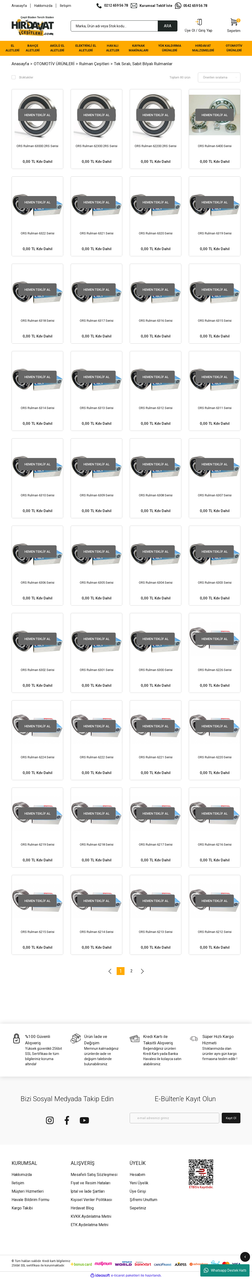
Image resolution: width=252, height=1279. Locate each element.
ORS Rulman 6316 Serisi (156, 320)
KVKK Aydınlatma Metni (91, 1216)
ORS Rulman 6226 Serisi (215, 670)
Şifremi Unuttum (143, 1199)
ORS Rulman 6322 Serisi (37, 233)
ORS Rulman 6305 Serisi (96, 582)
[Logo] (33, 26)
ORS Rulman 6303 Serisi (215, 582)
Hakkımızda (43, 6)
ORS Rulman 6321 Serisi (96, 233)
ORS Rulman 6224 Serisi (37, 757)
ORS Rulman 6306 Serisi (37, 582)
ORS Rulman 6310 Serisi (37, 495)
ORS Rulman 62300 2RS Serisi (96, 146)
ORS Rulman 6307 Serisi (215, 495)
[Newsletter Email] (174, 1118)
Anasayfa (19, 6)
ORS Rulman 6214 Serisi (96, 932)
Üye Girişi (138, 1191)
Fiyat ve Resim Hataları (90, 1183)
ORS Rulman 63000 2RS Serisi (37, 146)
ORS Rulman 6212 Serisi (215, 932)
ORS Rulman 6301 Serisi (96, 670)
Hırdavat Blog (82, 1208)
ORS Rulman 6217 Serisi (156, 844)
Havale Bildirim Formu (30, 1199)
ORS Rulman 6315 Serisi (215, 320)
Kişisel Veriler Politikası (91, 1199)
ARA (167, 26)
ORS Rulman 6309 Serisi (96, 495)
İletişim (65, 6)
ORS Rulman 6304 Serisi (156, 582)
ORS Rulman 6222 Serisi (96, 757)
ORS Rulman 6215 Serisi (37, 932)
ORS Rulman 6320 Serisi (156, 233)
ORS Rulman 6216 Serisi (215, 844)
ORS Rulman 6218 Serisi (96, 844)
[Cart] (233, 26)
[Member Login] (198, 26)
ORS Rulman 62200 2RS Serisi (155, 146)
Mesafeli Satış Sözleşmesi (94, 1174)
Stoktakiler (26, 77)
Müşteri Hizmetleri (28, 1191)
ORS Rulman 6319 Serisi (215, 233)
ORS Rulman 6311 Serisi (215, 408)
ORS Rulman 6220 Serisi (215, 757)
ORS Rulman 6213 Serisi (156, 932)
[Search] (124, 25)
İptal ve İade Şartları (88, 1191)
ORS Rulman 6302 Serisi (37, 670)
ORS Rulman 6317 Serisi (96, 320)
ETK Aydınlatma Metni (89, 1224)
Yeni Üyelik (139, 1183)
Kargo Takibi (22, 1208)
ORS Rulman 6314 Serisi (37, 408)
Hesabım (137, 1174)
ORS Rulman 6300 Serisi (156, 670)
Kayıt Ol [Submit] (231, 1118)
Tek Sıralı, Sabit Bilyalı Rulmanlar (143, 63)
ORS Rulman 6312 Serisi (156, 408)
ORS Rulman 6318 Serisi (37, 320)
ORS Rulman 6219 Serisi (37, 844)
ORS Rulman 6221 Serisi (156, 757)
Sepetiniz (138, 1208)
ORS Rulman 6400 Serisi (215, 146)
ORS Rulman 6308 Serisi (156, 495)
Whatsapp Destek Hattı (225, 1270)
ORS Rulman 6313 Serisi (96, 408)
